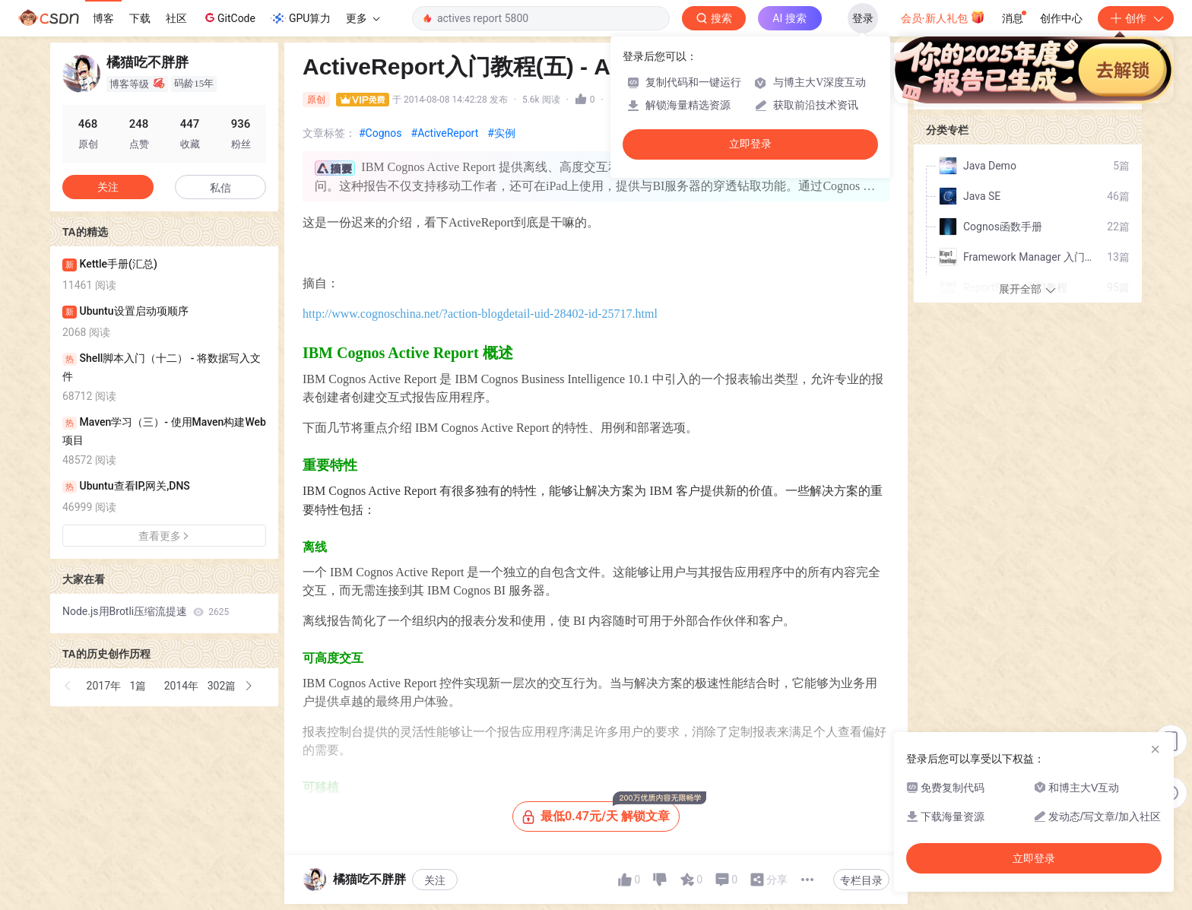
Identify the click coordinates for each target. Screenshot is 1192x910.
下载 (140, 18)
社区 (176, 18)
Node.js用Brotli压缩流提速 (145, 611)
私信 (220, 188)
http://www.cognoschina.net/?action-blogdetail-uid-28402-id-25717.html (480, 313)
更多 (362, 18)
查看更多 (164, 536)
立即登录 (750, 144)
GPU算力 (301, 18)
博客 (103, 18)
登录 (862, 18)
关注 (434, 880)
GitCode (228, 17)
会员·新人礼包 (943, 16)
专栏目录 (861, 880)
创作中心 (1061, 18)
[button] (68, 686)
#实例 (501, 133)
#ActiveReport (445, 133)
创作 (1135, 18)
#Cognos (380, 133)
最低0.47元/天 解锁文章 (601, 812)
